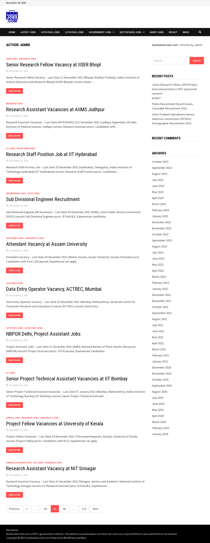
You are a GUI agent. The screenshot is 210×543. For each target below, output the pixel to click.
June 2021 (158, 331)
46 (64, 509)
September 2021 (162, 313)
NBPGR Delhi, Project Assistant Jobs (43, 334)
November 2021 (161, 301)
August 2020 (159, 392)
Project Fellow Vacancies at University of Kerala (54, 423)
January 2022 (160, 289)
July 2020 (157, 398)
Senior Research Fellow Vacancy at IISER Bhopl (53, 64)
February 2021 (160, 355)
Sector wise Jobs (130, 32)
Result (173, 32)
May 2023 (158, 192)
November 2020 (161, 373)
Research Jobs (27, 58)
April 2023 (158, 198)
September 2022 (162, 240)
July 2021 (157, 325)
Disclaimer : (12, 530)
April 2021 (158, 343)
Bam (83, 537)
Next (95, 509)
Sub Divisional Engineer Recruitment (43, 199)
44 (45, 509)
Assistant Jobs (15, 238)
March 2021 (159, 349)
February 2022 (160, 283)
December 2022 (161, 222)
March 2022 (159, 277)
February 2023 (160, 210)
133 (84, 509)
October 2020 (160, 379)
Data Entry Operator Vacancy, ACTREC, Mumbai (54, 289)
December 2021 (161, 295)
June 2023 (158, 186)
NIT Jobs (38, 462)
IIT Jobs (10, 148)
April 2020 (158, 416)
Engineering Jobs (16, 193)
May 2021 (158, 337)
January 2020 (160, 434)
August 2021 (159, 319)
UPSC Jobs (34, 193)
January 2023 (160, 216)
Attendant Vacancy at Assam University (46, 244)
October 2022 (160, 234)
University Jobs (34, 238)
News (186, 32)
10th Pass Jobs (50, 32)
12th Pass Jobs (74, 32)
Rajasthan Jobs (26, 148)
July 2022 (157, 252)
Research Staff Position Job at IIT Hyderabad (51, 154)
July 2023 (157, 180)
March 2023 (159, 204)
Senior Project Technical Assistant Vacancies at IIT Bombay (66, 379)
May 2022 (158, 264)
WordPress (70, 537)
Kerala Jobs (13, 417)
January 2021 (160, 361)
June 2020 (158, 404)
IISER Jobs (11, 58)
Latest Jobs (28, 32)
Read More (14, 91)
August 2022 (159, 246)
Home (12, 32)
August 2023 (159, 174)
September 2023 (162, 168)
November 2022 (161, 228)
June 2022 (158, 258)
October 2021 (160, 307)
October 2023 (160, 162)
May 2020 (158, 410)
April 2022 (158, 270)
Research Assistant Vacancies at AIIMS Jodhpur (55, 109)
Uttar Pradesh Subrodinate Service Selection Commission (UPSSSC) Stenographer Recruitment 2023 (173, 119)
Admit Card (157, 32)
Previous (14, 509)
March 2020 (159, 422)
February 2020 (160, 428)
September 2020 (162, 385)
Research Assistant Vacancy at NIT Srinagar (51, 468)
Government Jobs (100, 32)
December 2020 (161, 367)
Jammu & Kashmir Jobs (19, 462)
